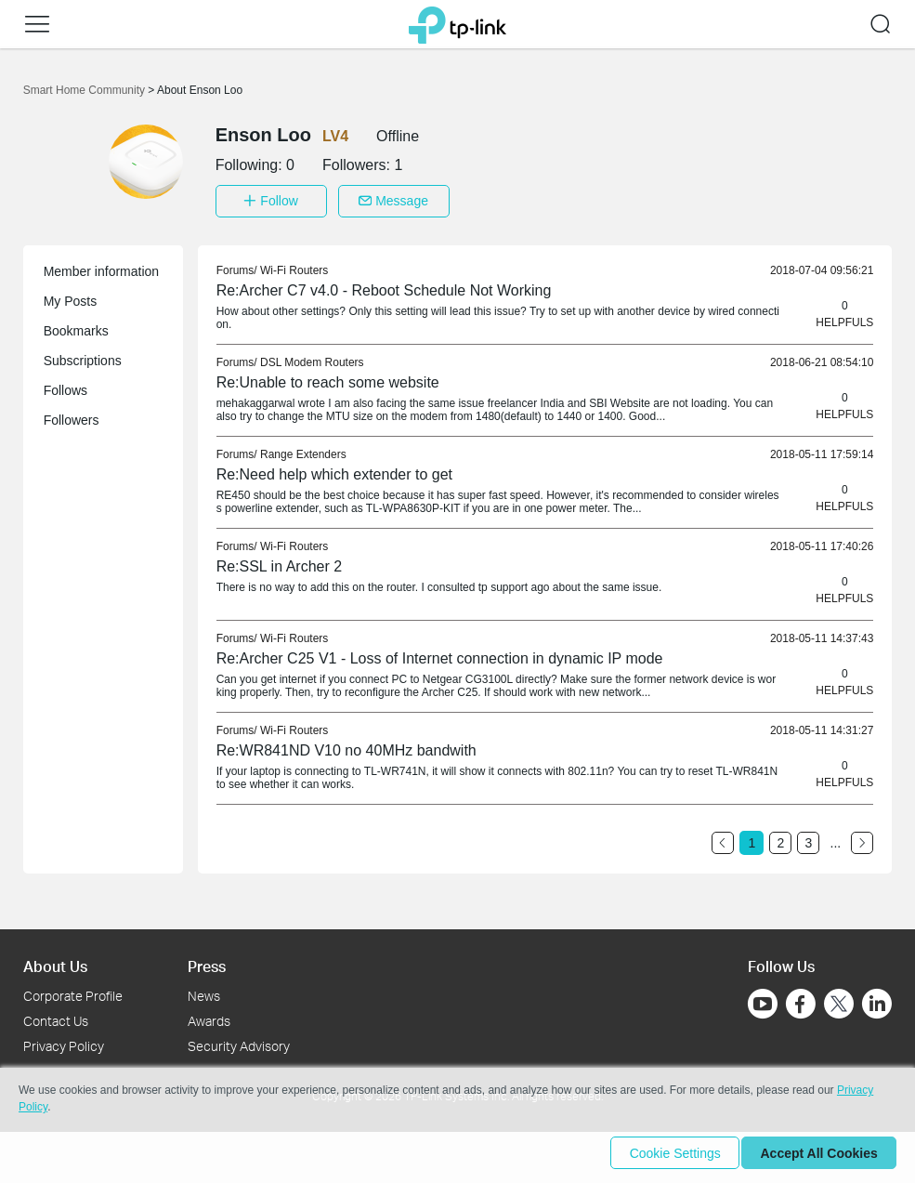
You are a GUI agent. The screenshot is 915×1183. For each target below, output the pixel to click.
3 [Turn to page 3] (808, 838)
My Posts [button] (71, 296)
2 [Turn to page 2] (780, 838)
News (204, 991)
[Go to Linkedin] (877, 999)
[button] (37, 24)
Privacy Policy (63, 1041)
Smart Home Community (86, 90)
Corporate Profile (73, 991)
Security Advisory (239, 1041)
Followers (71, 415)
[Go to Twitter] (839, 1001)
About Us (55, 961)
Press (207, 961)
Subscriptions (83, 355)
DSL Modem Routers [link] (312, 357)
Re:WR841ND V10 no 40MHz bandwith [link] (346, 746)
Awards (209, 1016)
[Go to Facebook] (801, 999)
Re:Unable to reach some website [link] (327, 378)
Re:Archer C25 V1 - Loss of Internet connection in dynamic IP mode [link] (439, 654)
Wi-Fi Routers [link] (294, 265)
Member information (102, 266)
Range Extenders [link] (303, 449)
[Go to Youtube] (763, 999)
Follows (65, 385)
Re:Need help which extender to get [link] (334, 470)
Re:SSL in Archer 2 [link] (279, 562)
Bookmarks (76, 326)
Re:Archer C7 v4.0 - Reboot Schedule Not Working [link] (384, 286)
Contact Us (55, 1016)
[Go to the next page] (862, 838)
